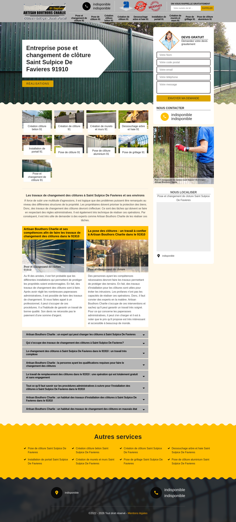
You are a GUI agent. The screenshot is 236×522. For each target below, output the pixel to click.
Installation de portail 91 (159, 18)
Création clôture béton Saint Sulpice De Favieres (92, 450)
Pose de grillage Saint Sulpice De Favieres (143, 461)
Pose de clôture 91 (95, 18)
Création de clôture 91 (123, 18)
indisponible (101, 4)
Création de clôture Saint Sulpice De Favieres (143, 450)
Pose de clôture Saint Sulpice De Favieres (47, 450)
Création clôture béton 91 (108, 18)
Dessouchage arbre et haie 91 (140, 18)
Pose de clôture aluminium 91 (205, 18)
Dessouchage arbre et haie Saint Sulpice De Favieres (191, 450)
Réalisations (37, 83)
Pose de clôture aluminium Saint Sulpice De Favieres (190, 461)
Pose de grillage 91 (190, 18)
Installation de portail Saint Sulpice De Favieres (48, 461)
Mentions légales (138, 513)
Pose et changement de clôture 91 (79, 18)
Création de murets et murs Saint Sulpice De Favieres (95, 461)
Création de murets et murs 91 (175, 18)
